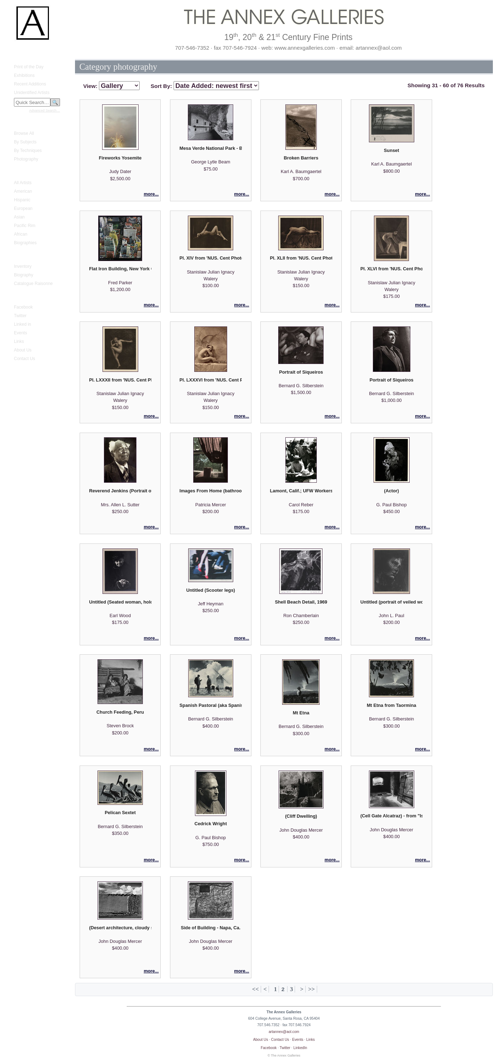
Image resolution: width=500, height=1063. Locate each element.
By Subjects (25, 141)
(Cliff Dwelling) (301, 816)
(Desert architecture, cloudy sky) (120, 927)
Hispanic (22, 199)
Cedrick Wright (210, 823)
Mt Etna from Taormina (391, 705)
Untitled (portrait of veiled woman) (391, 602)
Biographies (25, 242)
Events (20, 332)
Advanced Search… (44, 110)
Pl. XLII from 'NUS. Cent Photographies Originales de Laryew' (301, 258)
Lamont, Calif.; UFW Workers (301, 490)
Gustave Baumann (27, 255)
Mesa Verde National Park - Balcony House (211, 148)
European (23, 208)
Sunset (391, 150)
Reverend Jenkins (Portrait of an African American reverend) (120, 490)
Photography (26, 159)
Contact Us (24, 358)
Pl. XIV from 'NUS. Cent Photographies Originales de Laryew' (211, 258)
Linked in (22, 324)
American (23, 191)
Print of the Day (29, 66)
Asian (19, 217)
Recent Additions (30, 84)
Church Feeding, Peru (120, 712)
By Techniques (28, 150)
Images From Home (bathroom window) (211, 490)
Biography (23, 274)
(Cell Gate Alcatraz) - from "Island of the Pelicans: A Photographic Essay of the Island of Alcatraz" (391, 815)
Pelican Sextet (120, 812)
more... (151, 194)
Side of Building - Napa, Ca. (210, 927)
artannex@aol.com (284, 1032)
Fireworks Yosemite (120, 158)
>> (311, 989)
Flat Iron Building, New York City (120, 268)
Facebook (23, 307)
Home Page (21, 49)
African (20, 234)
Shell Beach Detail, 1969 (301, 602)
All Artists (22, 182)
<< (255, 989)
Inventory (22, 266)
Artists (15, 171)
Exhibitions (24, 75)
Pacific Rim (24, 225)
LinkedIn (301, 1048)
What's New (21, 56)
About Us (22, 350)
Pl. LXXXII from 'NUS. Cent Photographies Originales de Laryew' (120, 380)
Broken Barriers (301, 158)
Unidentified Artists (31, 92)
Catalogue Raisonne (33, 283)
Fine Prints (20, 122)
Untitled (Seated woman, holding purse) (120, 602)
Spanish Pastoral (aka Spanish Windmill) (211, 705)
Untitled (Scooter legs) (210, 590)
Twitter (20, 315)
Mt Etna (301, 712)
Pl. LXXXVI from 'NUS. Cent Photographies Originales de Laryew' (211, 380)
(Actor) (391, 490)
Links (19, 341)
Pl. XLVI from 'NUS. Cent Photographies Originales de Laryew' (391, 268)
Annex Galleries (25, 296)
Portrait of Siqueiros (301, 372)
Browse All (24, 133)
